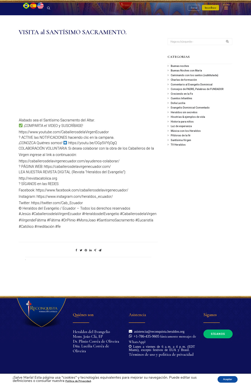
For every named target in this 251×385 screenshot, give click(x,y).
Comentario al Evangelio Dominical (191, 103)
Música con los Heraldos (186, 150)
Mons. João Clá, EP (88, 336)
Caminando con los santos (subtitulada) (194, 94)
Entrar (194, 17)
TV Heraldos (178, 163)
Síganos (218, 334)
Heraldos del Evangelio (91, 331)
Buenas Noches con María (186, 89)
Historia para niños (182, 140)
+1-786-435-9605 (145, 336)
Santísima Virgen (181, 159)
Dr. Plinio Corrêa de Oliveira (96, 341)
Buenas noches (180, 85)
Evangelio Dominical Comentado (190, 126)
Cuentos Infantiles (181, 117)
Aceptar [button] (227, 379)
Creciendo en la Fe (182, 112)
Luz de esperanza (181, 145)
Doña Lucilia (178, 122)
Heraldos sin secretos (184, 131)
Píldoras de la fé (180, 154)
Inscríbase (210, 17)
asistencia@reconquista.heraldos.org (158, 331)
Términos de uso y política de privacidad (161, 354)
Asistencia (137, 314)
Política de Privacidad (78, 381)
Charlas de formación (184, 98)
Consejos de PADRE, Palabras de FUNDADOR (197, 108)
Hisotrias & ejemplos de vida (188, 136)
